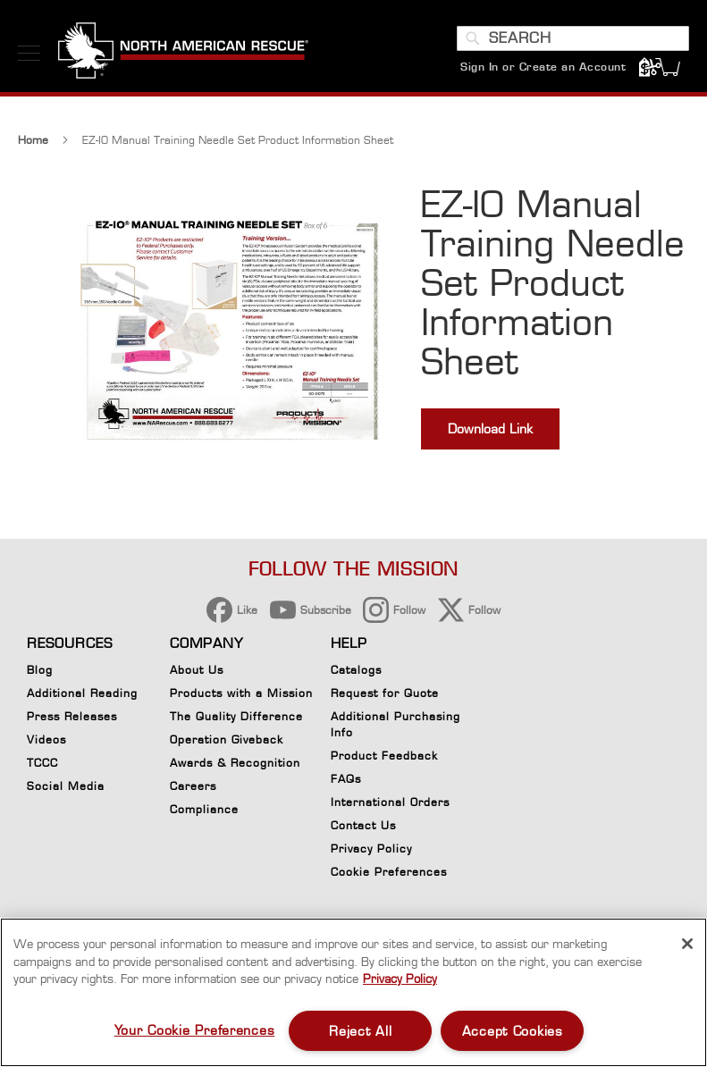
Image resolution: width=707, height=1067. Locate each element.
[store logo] (183, 52)
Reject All (360, 1030)
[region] (353, 992)
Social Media (66, 786)
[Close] (687, 943)
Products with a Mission (241, 693)
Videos (46, 739)
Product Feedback (384, 755)
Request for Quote (385, 693)
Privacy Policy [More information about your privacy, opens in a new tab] (400, 978)
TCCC (42, 762)
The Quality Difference (236, 716)
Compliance (204, 809)
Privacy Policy (371, 848)
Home (33, 140)
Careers (193, 786)
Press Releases (72, 716)
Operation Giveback (226, 739)
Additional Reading (82, 693)
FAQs (346, 779)
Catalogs (356, 669)
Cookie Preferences (389, 874)
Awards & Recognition (235, 762)
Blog (40, 669)
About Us (196, 669)
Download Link (490, 428)
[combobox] (573, 38)
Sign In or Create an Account (543, 66)
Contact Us (363, 825)
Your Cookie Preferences (194, 1030)
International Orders (390, 802)
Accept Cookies (512, 1030)
